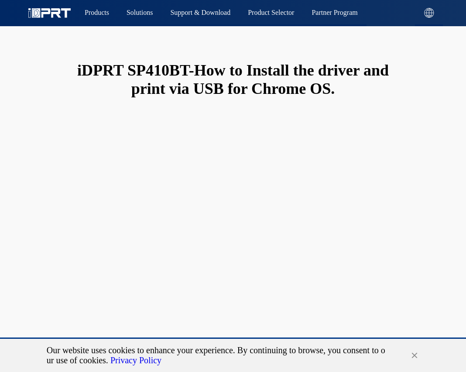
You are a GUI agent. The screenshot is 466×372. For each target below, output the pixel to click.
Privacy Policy (135, 360)
